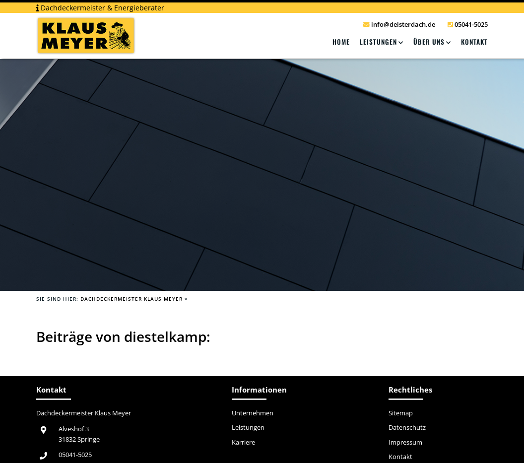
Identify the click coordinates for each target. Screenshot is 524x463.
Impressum (405, 443)
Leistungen (378, 42)
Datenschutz (407, 428)
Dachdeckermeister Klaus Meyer (131, 298)
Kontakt (474, 42)
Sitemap (401, 413)
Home (341, 42)
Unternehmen (252, 413)
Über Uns (429, 42)
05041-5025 (75, 455)
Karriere (243, 443)
